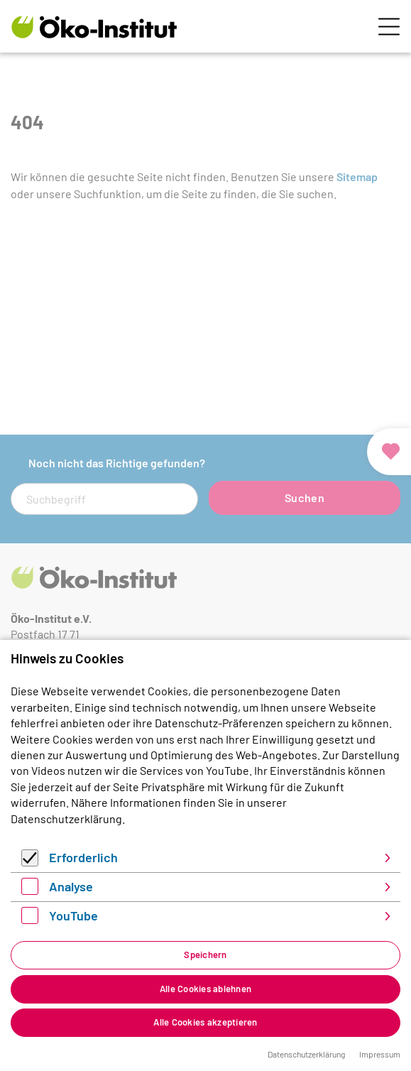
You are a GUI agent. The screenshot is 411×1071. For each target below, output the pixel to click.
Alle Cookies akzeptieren (205, 1022)
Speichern (205, 954)
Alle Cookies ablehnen (205, 988)
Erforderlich (83, 857)
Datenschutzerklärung (66, 818)
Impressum (379, 1054)
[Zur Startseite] (94, 26)
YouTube (73, 915)
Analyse (71, 886)
